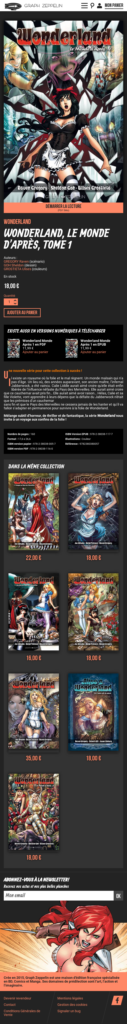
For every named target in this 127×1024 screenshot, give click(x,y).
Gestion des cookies (72, 1005)
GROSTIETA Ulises (17, 269)
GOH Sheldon (14, 266)
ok (118, 897)
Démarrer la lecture (63, 207)
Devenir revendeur (17, 999)
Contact (10, 1005)
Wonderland (17, 222)
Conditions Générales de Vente (22, 1013)
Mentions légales (70, 999)
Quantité (9, 296)
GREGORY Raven (16, 262)
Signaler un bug (69, 1012)
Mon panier (114, 5)
